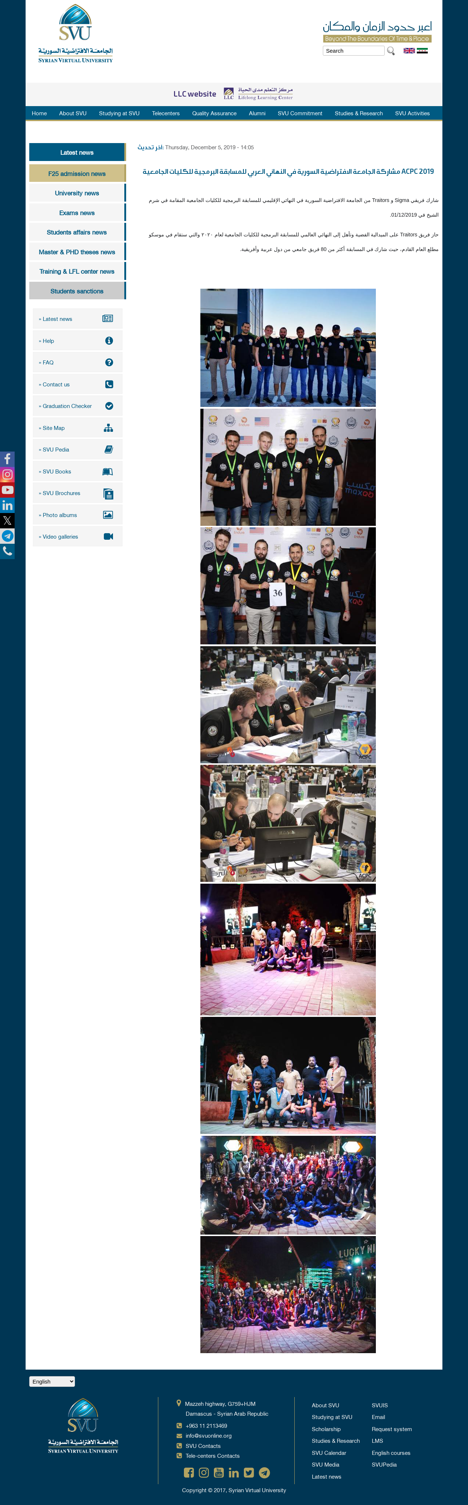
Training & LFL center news (76, 271)
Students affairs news (77, 231)
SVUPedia (384, 1464)
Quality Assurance (214, 113)
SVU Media (325, 1464)
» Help (78, 340)
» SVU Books (78, 471)
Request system (392, 1428)
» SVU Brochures (78, 493)
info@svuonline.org (209, 1435)
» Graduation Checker (78, 405)
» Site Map (78, 427)
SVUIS (380, 1405)
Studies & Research (359, 113)
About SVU (73, 113)
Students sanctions (76, 290)
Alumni (257, 113)
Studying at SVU (119, 113)
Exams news (77, 212)
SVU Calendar (329, 1452)
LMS (377, 1440)
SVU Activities (412, 113)
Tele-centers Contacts (213, 1455)
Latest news (77, 152)
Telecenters (166, 113)
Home (39, 113)
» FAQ (78, 362)
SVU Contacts (203, 1445)
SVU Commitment (300, 113)
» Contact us (78, 384)
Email (378, 1416)
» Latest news (78, 318)
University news (77, 192)
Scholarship (326, 1428)
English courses (391, 1452)
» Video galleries (78, 536)
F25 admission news (77, 173)
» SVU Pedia (78, 449)
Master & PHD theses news (77, 251)
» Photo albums (78, 514)
